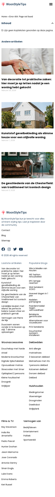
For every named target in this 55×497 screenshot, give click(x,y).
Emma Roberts (9, 479)
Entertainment (30, 431)
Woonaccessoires (12, 342)
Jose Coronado (9, 457)
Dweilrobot (34, 404)
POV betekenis (36, 326)
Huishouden (36, 386)
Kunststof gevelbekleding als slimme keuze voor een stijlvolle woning (13, 286)
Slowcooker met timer (12, 369)
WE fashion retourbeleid (35, 275)
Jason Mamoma (9, 452)
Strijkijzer (5, 385)
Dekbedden (36, 342)
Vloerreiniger (35, 396)
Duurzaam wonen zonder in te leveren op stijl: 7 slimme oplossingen (13, 328)
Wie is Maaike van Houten (38, 269)
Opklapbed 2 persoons (12, 373)
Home (4, 16)
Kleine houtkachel (10, 377)
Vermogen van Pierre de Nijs (12, 319)
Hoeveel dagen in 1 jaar (38, 294)
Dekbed (33, 377)
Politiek (27, 435)
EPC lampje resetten (34, 281)
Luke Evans (6, 473)
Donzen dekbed (37, 373)
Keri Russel (6, 484)
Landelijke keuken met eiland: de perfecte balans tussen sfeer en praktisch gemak (13, 310)
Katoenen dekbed (38, 369)
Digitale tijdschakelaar (12, 361)
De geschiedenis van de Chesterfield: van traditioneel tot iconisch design (13, 298)
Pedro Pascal (8, 441)
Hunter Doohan (9, 446)
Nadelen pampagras (35, 300)
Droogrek (6, 381)
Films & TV (7, 421)
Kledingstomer (36, 392)
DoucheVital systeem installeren (35, 333)
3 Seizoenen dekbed (39, 356)
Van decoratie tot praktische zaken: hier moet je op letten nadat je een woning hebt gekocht (26, 83)
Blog (3, 235)
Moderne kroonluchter (12, 356)
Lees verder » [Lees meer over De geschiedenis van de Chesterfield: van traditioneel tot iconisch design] (8, 195)
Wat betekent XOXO (36, 288)
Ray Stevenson (9, 426)
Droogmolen (35, 400)
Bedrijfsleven (29, 427)
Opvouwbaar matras (12, 365)
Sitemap (5, 240)
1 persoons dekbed (38, 365)
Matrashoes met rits (39, 361)
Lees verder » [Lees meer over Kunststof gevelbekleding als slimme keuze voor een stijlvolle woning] (8, 145)
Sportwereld (29, 439)
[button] (51, 4)
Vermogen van (32, 421)
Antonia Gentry (9, 462)
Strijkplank (34, 408)
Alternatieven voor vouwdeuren (38, 321)
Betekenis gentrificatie (35, 315)
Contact (5, 230)
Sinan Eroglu (7, 468)
